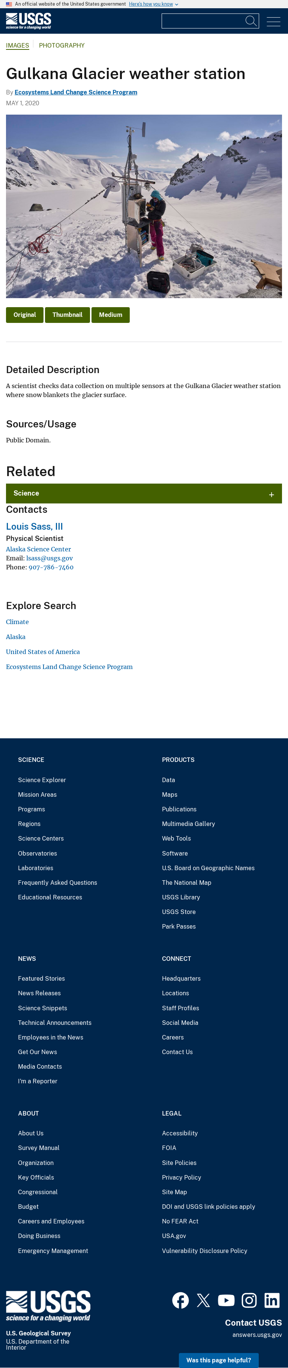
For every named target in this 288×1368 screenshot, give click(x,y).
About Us (31, 1133)
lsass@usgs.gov (49, 558)
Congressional (38, 1192)
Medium (110, 314)
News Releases (39, 993)
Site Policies (179, 1162)
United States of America (43, 652)
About (28, 1113)
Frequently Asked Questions (57, 882)
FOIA (169, 1147)
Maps (169, 794)
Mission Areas (37, 794)
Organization (36, 1162)
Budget (28, 1206)
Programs (31, 809)
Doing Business (39, 1236)
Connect (176, 958)
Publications (179, 809)
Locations (175, 993)
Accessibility (180, 1133)
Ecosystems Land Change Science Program (76, 92)
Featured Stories (41, 978)
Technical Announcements (55, 1022)
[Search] (251, 20)
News (27, 958)
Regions (29, 823)
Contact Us (177, 1052)
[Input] (210, 20)
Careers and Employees (51, 1221)
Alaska (16, 637)
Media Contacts (40, 1066)
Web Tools (176, 838)
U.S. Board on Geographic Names (208, 868)
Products (178, 759)
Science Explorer (42, 780)
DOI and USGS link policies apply (208, 1206)
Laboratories (35, 868)
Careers (173, 1037)
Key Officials (36, 1177)
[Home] (28, 27)
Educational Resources (50, 897)
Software (175, 853)
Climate (17, 622)
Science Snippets (42, 1008)
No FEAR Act (180, 1221)
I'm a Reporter (37, 1081)
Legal (172, 1113)
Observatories (37, 853)
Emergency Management (53, 1250)
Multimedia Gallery (188, 823)
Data (168, 780)
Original (25, 314)
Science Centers (41, 838)
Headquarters (181, 978)
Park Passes (179, 926)
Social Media (180, 1022)
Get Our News (37, 1052)
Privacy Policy (181, 1177)
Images (17, 45)
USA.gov (174, 1236)
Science (26, 493)
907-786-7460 (51, 567)
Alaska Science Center (38, 549)
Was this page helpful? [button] (218, 1360)
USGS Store (179, 911)
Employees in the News (50, 1037)
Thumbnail (67, 314)
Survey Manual (39, 1147)
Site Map (174, 1192)
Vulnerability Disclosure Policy (205, 1250)
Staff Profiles (180, 1008)
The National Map (187, 882)
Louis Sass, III (34, 526)
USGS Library (181, 897)
